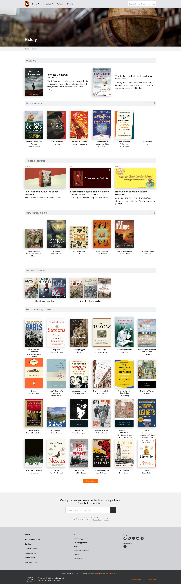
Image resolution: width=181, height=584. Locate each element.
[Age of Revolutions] (124, 234)
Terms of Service (110, 574)
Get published (30, 553)
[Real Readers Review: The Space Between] (45, 178)
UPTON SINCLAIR (101, 352)
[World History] (147, 142)
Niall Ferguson (34, 393)
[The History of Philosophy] (124, 125)
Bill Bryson (101, 146)
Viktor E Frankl (120, 78)
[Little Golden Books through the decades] (135, 178)
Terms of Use (97, 520)
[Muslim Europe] (102, 234)
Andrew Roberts (102, 433)
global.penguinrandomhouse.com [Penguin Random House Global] (143, 579)
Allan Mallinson (101, 473)
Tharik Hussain (102, 253)
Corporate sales (31, 549)
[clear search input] (154, 4)
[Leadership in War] (102, 413)
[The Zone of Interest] (34, 453)
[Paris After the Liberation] (34, 333)
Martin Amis (34, 473)
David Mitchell (147, 473)
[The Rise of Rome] (147, 374)
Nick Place (83, 144)
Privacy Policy (98, 574)
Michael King (147, 354)
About (27, 535)
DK (147, 144)
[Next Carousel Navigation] (154, 103)
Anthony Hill (79, 352)
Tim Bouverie (79, 393)
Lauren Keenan (56, 433)
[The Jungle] (102, 332)
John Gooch (56, 144)
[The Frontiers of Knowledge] (124, 374)
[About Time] (124, 453)
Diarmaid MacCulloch (33, 433)
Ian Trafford (52, 77)
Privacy (76, 554)
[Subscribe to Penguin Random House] (113, 510)
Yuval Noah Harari (56, 352)
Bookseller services (32, 539)
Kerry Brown (147, 253)
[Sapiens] (56, 333)
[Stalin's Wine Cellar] (79, 125)
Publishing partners (80, 542)
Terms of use (78, 558)
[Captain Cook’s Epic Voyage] (34, 125)
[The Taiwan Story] (147, 251)
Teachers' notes (31, 562)
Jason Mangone (147, 437)
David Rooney (124, 473)
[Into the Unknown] (67, 74)
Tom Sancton (101, 393)
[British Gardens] (34, 238)
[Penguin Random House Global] (31, 579)
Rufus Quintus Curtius (124, 435)
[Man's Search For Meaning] (56, 373)
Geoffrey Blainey (34, 146)
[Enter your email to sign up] (88, 510)
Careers (76, 535)
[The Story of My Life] (124, 332)
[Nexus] (56, 453)
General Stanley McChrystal (146, 434)
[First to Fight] (79, 453)
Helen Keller (124, 352)
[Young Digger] (79, 333)
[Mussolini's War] (56, 125)
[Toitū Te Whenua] (56, 417)
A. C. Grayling (124, 146)
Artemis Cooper (36, 355)
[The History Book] (79, 237)
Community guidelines (81, 539)
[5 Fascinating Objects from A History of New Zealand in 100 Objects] (90, 178)
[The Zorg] (56, 234)
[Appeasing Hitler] (79, 374)
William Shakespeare (79, 433)
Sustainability (30, 558)
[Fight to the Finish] (102, 453)
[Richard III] (79, 413)
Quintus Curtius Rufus (124, 437)
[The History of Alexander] (124, 413)
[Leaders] (147, 413)
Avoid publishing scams (82, 550)
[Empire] (34, 373)
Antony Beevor (30, 354)
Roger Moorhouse (79, 473)
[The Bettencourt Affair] (102, 374)
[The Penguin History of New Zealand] (147, 333)
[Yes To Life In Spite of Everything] (135, 76)
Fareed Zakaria (124, 253)
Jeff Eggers (151, 435)
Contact (28, 544)
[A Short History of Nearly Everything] (102, 124)
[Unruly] (147, 453)
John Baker (75, 144)
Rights (76, 546)
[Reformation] (34, 413)
